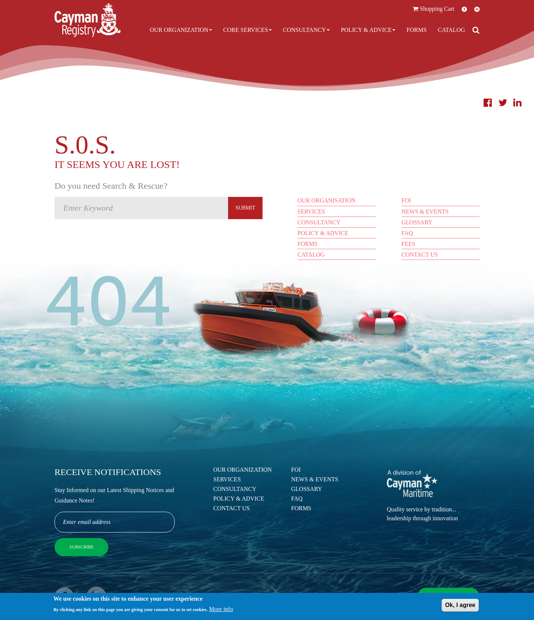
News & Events (425, 211)
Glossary (417, 222)
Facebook (464, 9)
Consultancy (306, 30)
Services (311, 211)
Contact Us (420, 254)
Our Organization (181, 30)
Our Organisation (326, 200)
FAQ (407, 233)
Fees (408, 244)
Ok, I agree (460, 606)
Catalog (451, 30)
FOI (406, 200)
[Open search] (475, 30)
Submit (245, 208)
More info (221, 610)
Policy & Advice (368, 30)
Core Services (247, 30)
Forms (416, 30)
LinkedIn (476, 9)
